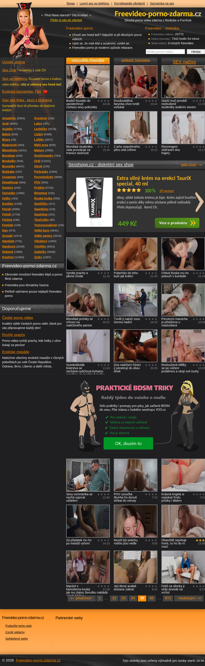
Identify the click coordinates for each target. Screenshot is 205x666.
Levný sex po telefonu (94, 3)
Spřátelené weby (16, 638)
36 (151, 598)
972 (168, 598)
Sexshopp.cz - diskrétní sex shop (100, 164)
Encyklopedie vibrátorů (129, 3)
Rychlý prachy (13, 335)
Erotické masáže (15, 352)
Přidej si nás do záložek (66, 20)
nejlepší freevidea (135, 60)
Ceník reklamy (15, 632)
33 (124, 598)
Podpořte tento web (18, 626)
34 (133, 598)
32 (114, 598)
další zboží (188, 164)
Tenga (70, 3)
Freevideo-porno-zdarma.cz (38, 660)
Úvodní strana (13, 62)
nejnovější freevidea (88, 60)
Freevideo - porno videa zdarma (158, 13)
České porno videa (17, 318)
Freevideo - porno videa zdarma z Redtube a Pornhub (23, 32)
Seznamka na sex (162, 3)
